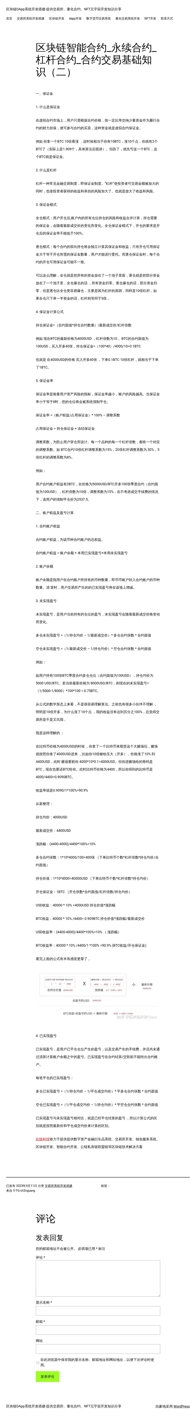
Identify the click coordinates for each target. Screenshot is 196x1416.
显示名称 (44, 1302)
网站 (39, 1341)
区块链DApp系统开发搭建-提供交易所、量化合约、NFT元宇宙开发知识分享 (63, 9)
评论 (40, 1257)
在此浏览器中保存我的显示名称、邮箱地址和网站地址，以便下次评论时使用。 (97, 1362)
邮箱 (40, 1322)
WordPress (182, 1406)
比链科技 (43, 1139)
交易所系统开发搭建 (58, 1186)
